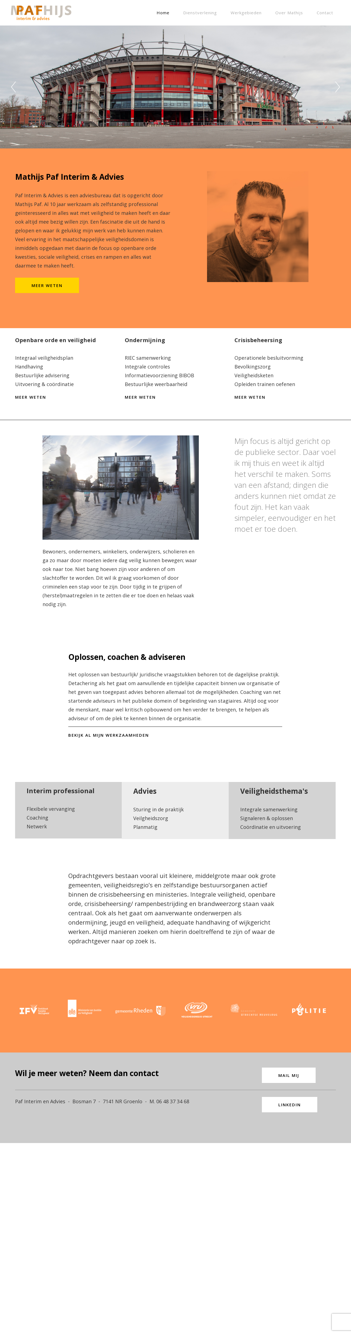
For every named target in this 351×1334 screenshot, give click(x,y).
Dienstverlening (200, 12)
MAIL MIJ (288, 1242)
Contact (325, 12)
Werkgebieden (246, 12)
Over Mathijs (289, 12)
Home (163, 12)
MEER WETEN (47, 310)
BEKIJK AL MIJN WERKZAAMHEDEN (108, 816)
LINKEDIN (289, 1271)
